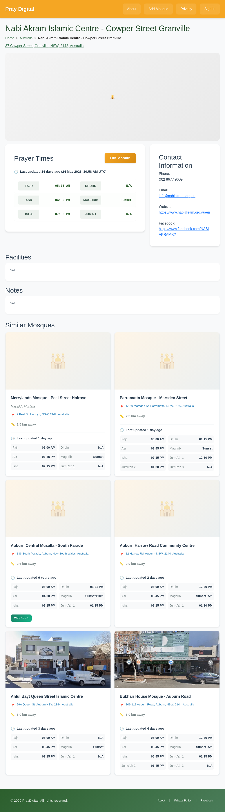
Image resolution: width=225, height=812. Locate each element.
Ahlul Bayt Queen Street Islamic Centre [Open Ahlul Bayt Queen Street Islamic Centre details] (51, 696)
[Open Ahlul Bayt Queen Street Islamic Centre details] (58, 659)
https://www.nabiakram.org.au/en (184, 212)
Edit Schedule (118, 159)
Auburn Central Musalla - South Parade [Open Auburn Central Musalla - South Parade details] (51, 545)
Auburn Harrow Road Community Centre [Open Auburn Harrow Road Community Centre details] (162, 545)
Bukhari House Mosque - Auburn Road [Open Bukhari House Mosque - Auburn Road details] (160, 696)
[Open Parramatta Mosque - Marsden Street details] (167, 361)
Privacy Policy (179, 800)
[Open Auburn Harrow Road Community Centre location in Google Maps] (158, 554)
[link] (58, 404)
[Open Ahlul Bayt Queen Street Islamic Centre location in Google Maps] (49, 705)
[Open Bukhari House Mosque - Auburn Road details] (167, 659)
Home (9, 38)
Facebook (206, 800)
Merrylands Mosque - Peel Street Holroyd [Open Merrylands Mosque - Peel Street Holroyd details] (53, 397)
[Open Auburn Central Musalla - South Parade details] (58, 508)
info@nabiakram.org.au (177, 196)
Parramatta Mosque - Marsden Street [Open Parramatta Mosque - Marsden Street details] (158, 397)
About (155, 800)
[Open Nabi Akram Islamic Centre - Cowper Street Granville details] (112, 97)
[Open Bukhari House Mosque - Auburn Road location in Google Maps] (164, 705)
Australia (26, 38)
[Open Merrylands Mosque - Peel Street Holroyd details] (58, 361)
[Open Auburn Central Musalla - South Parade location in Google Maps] (57, 554)
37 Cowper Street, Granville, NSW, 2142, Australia (44, 46)
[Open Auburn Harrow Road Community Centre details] (167, 508)
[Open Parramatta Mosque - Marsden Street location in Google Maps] (164, 406)
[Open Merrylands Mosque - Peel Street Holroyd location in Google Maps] (46, 414)
